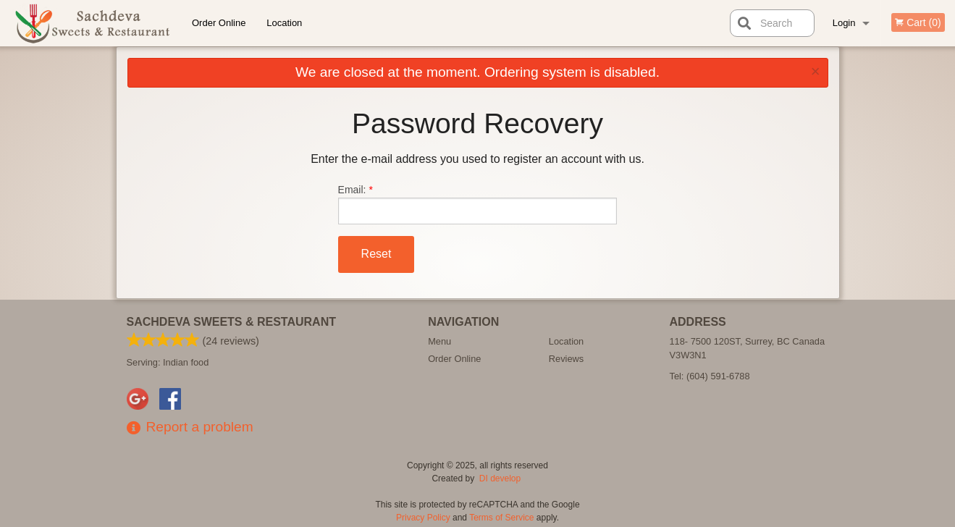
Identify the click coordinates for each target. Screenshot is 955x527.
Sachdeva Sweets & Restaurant (232, 322)
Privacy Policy (423, 518)
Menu (439, 341)
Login (844, 22)
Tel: (710, 376)
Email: (478, 204)
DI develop (500, 478)
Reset (376, 254)
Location (284, 22)
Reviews (566, 358)
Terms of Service (501, 518)
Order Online (218, 22)
